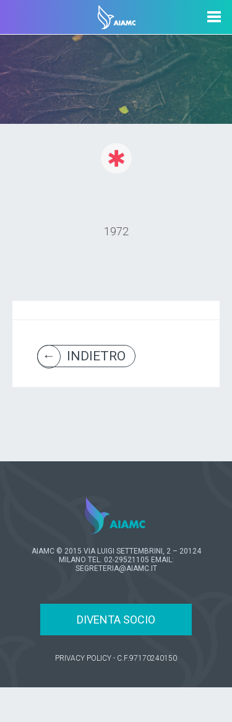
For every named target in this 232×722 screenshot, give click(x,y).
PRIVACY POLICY (83, 658)
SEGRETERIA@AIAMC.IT (116, 568)
